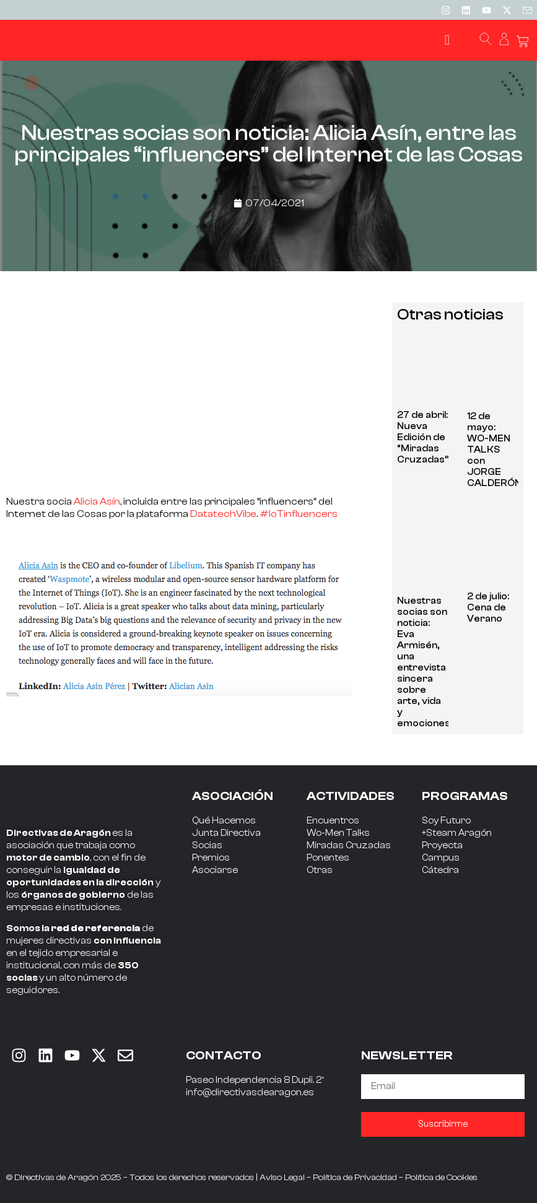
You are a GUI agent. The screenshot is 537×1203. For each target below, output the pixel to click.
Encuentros (333, 820)
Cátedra (440, 870)
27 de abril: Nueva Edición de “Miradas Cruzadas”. (423, 437)
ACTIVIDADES (351, 796)
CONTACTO (223, 1055)
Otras (320, 870)
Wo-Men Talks (338, 833)
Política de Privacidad (355, 1178)
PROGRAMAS (465, 796)
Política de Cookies (441, 1178)
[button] (447, 40)
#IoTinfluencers (299, 513)
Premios (211, 858)
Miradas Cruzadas (349, 845)
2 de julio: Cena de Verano (488, 607)
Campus (441, 858)
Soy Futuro (446, 820)
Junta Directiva (226, 833)
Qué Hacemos (224, 820)
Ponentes (328, 858)
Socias (207, 845)
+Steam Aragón (457, 833)
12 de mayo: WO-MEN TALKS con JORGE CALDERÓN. (495, 450)
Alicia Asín (97, 501)
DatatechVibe (223, 513)
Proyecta (442, 845)
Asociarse (215, 870)
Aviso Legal (282, 1178)
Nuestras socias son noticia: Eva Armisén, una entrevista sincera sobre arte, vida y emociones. (424, 662)
